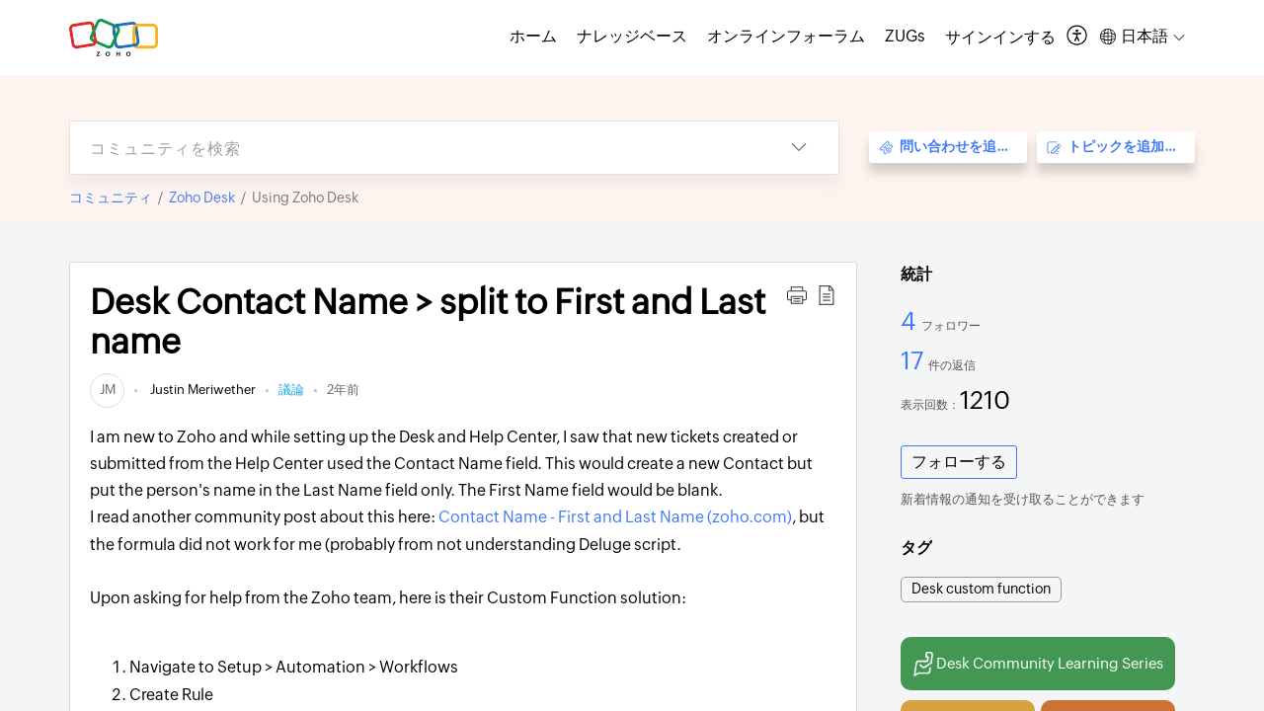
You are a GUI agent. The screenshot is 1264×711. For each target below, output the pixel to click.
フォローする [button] (958, 461)
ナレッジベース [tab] (632, 36)
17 (914, 360)
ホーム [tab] (533, 36)
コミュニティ (110, 197)
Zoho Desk (202, 197)
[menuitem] (1000, 37)
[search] (414, 147)
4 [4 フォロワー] (911, 321)
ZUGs (905, 36)
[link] (107, 389)
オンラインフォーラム (786, 36)
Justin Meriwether (201, 389)
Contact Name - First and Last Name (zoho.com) (615, 517)
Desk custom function (981, 588)
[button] (1078, 37)
